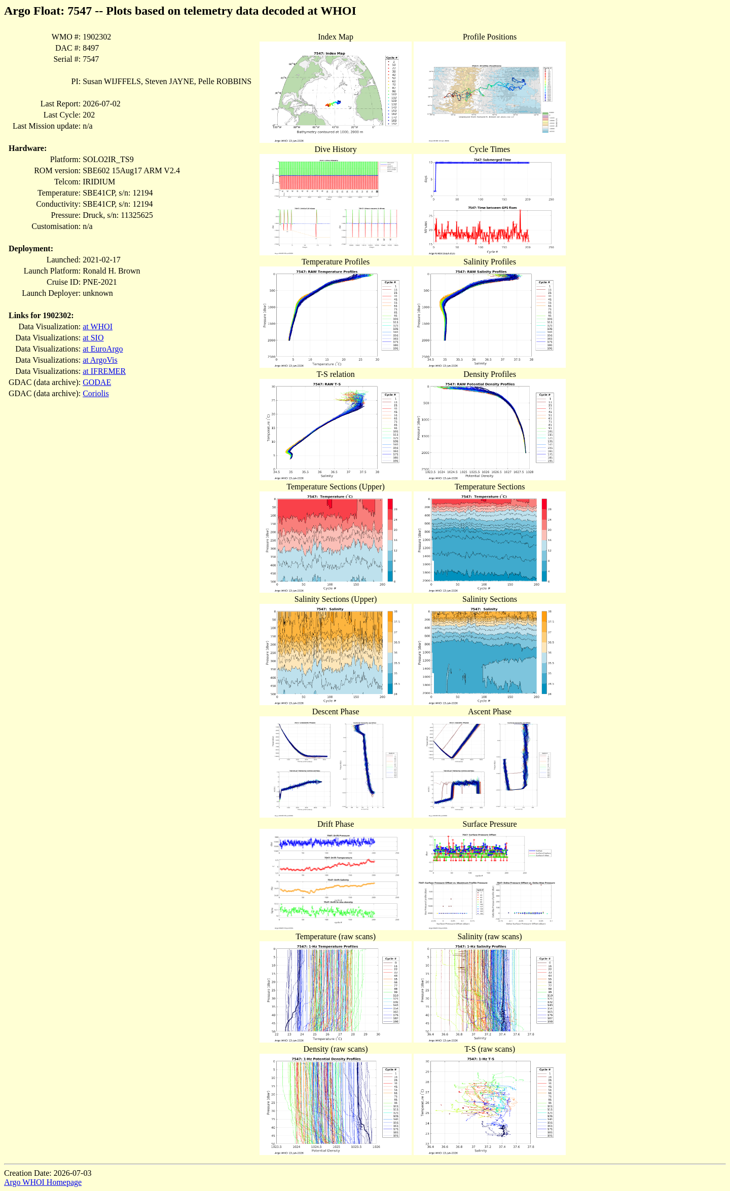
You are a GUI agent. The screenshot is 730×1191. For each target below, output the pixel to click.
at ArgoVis (100, 360)
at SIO (93, 337)
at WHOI (98, 326)
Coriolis (96, 393)
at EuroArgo (103, 348)
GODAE (97, 382)
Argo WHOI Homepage (43, 1182)
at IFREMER (104, 371)
